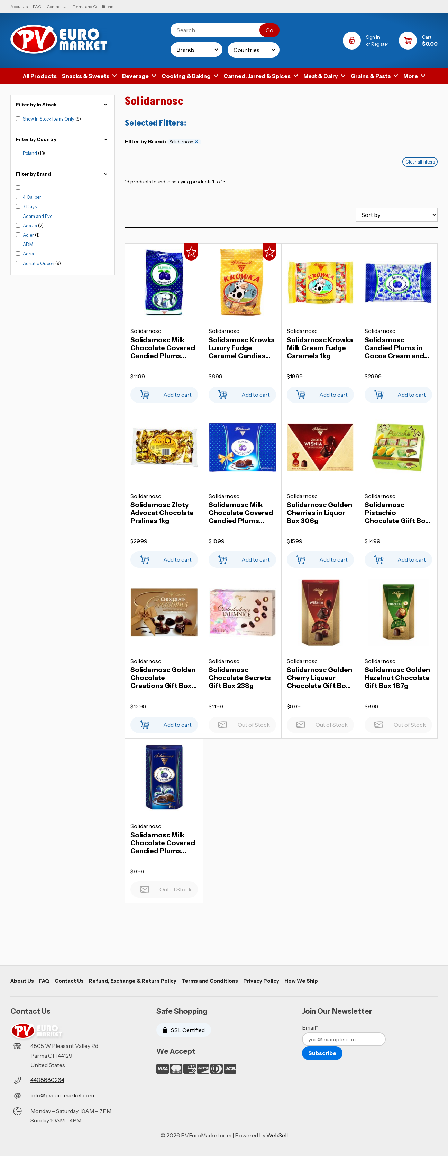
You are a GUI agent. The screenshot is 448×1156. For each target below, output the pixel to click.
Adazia (30, 225)
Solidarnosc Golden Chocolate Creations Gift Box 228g (163, 678)
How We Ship (301, 981)
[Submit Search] (269, 30)
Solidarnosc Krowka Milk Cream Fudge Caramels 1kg (320, 348)
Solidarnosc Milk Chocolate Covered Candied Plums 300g (241, 513)
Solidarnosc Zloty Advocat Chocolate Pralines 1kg (162, 513)
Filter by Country (62, 139)
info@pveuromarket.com (62, 1095)
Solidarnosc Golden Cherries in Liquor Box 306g (319, 513)
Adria (28, 253)
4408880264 (47, 1079)
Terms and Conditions (93, 6)
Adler (29, 235)
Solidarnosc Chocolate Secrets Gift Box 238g (240, 678)
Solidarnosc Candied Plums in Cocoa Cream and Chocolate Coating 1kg (396, 348)
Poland (30, 153)
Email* (310, 1027)
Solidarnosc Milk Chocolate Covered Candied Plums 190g (162, 843)
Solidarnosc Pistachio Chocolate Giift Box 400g (397, 513)
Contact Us (57, 6)
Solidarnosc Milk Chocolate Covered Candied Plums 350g (162, 348)
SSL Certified (184, 1029)
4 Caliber (32, 197)
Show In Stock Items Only (49, 119)
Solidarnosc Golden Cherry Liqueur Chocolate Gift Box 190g (319, 678)
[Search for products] (220, 30)
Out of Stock (242, 723)
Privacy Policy (261, 981)
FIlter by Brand (62, 174)
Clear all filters (420, 162)
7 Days (30, 206)
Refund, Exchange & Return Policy (132, 981)
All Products (39, 75)
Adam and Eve (37, 216)
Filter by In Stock (62, 104)
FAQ (37, 6)
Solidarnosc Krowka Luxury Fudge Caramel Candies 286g (242, 348)
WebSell (277, 1135)
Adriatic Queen (39, 263)
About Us (19, 6)
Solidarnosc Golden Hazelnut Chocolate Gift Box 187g (397, 678)
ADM (28, 244)
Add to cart (164, 393)
